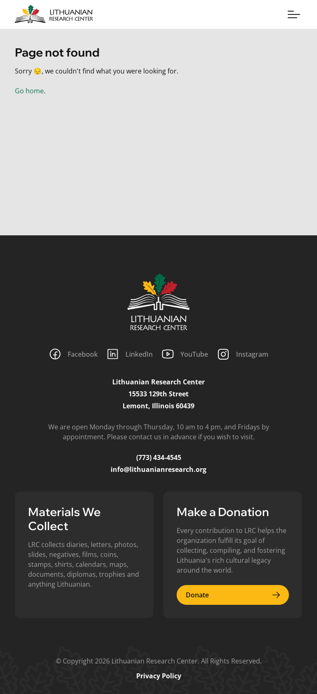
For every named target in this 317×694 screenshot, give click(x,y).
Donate (233, 594)
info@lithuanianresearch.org (158, 469)
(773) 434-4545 (158, 457)
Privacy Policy (158, 675)
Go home (29, 90)
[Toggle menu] (294, 14)
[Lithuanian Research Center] (158, 301)
